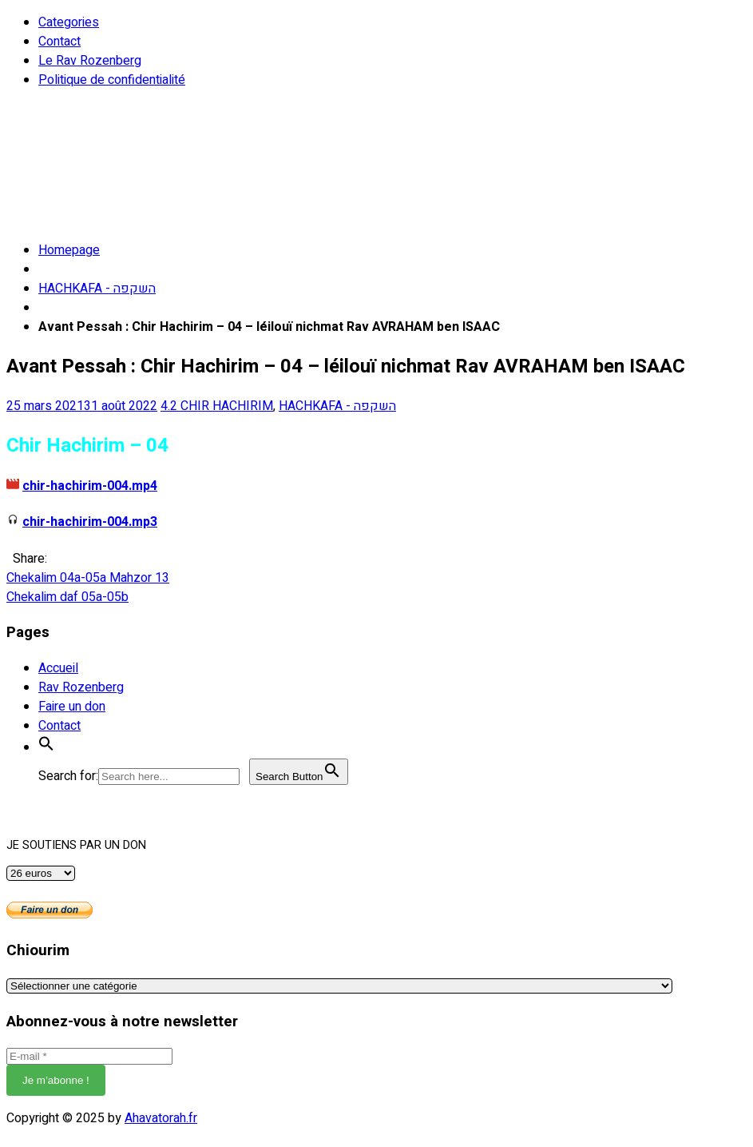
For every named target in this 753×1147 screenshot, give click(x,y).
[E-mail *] (89, 1056)
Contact (59, 41)
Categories (68, 22)
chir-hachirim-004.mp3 (89, 522)
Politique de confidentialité (111, 80)
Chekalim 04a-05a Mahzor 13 (87, 577)
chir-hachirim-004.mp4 (89, 486)
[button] (46, 747)
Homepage (69, 250)
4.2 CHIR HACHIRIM (217, 406)
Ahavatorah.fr (161, 1118)
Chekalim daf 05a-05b (67, 597)
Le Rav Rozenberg (89, 60)
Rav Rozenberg (81, 687)
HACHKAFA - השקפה (97, 288)
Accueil (58, 668)
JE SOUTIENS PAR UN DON (76, 845)
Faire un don (71, 706)
